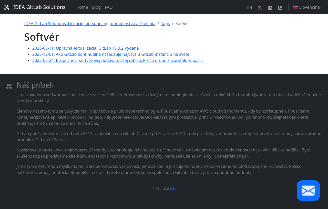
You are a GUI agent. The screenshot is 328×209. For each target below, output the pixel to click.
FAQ (108, 7)
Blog (96, 7)
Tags (165, 23)
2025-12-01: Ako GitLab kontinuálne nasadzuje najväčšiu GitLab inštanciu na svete (110, 54)
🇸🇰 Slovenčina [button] (306, 7)
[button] (308, 190)
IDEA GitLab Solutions (35, 7)
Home (82, 7)
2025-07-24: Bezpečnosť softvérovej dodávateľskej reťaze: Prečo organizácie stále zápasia (117, 60)
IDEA (173, 188)
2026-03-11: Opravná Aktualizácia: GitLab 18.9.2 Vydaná (85, 48)
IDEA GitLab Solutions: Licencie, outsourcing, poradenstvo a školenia (90, 23)
